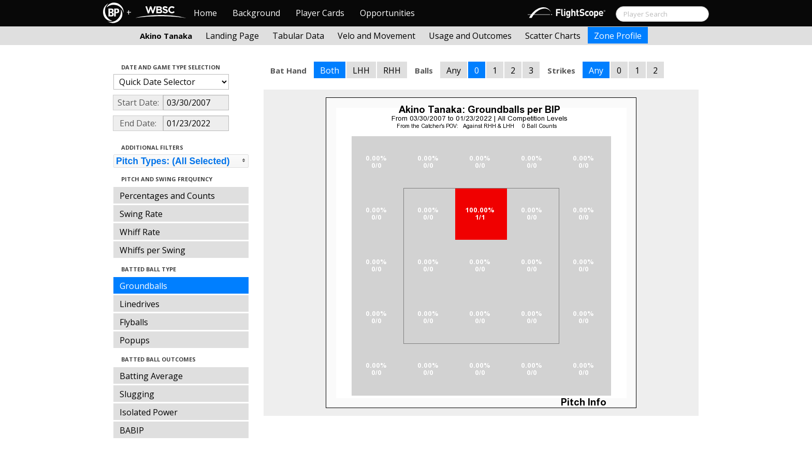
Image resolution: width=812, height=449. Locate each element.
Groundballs (143, 286)
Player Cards (320, 13)
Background (256, 13)
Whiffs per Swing (152, 250)
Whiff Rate (140, 232)
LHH (361, 70)
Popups (135, 340)
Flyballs (134, 322)
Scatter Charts (553, 35)
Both (329, 70)
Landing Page (232, 35)
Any (453, 70)
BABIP (132, 430)
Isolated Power (149, 412)
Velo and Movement (376, 35)
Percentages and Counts (167, 195)
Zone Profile (618, 35)
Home (205, 13)
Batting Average (151, 376)
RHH (392, 70)
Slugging (137, 394)
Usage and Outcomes (470, 35)
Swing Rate (141, 214)
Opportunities (387, 13)
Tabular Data (298, 35)
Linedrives (140, 304)
